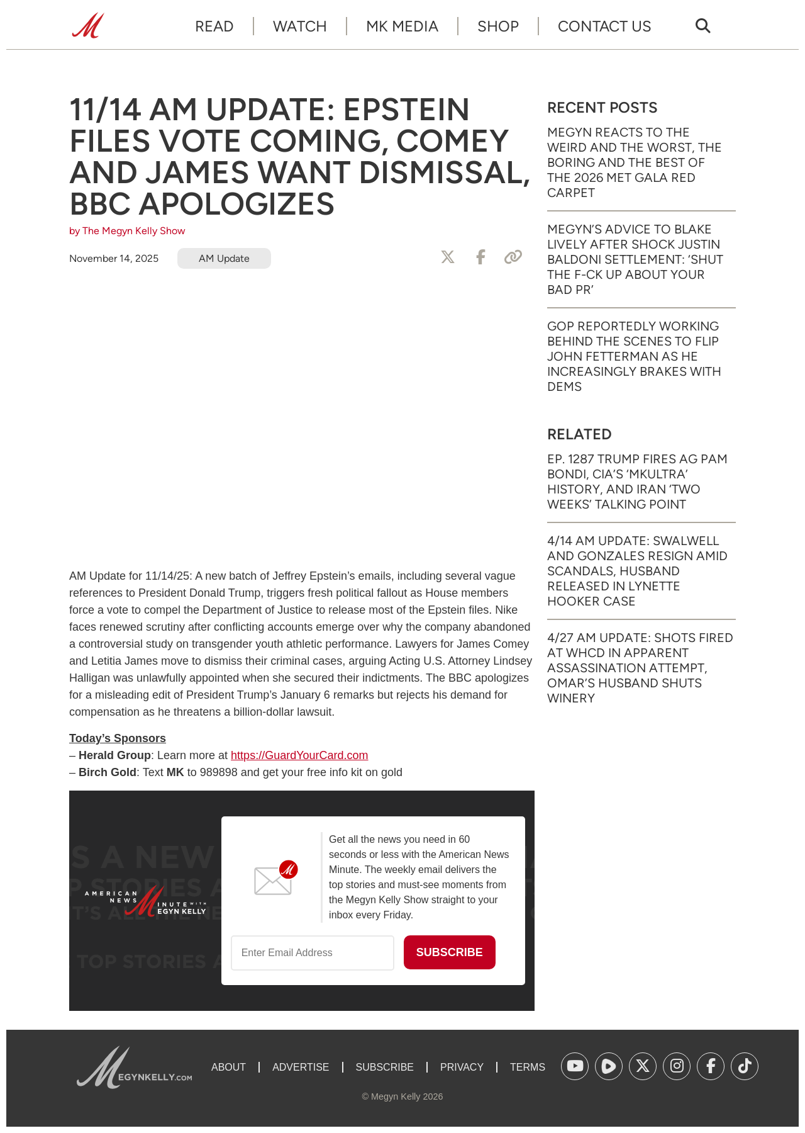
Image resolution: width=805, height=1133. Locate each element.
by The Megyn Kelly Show (127, 231)
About (228, 1067)
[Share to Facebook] (480, 257)
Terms (527, 1067)
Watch (300, 26)
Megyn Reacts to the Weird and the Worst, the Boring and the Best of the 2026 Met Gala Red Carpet (634, 162)
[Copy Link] (513, 257)
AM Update (224, 258)
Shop (498, 26)
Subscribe (385, 1067)
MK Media (402, 26)
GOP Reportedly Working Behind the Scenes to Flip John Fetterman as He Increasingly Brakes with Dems (634, 356)
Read (214, 26)
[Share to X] (448, 257)
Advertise (300, 1067)
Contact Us (605, 26)
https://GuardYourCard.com (299, 755)
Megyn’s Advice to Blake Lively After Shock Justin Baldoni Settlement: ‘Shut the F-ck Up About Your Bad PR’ (635, 259)
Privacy (462, 1067)
